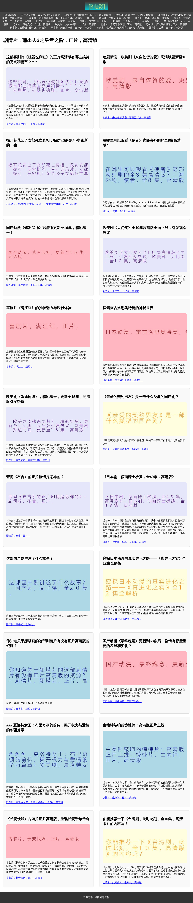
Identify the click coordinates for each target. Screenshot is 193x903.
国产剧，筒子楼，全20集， (20, 624)
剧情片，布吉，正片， (18, 535)
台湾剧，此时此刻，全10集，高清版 (122, 882)
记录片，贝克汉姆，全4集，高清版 (31, 24)
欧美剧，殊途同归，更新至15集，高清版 (28, 460)
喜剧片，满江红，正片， (19, 366)
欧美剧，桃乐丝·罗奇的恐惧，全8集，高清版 (120, 27)
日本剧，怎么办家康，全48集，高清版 (71, 27)
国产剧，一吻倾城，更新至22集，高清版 (109, 18)
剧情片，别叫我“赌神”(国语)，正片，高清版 (87, 15)
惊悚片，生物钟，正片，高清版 (119, 797)
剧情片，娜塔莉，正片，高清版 (23, 708)
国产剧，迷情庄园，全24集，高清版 (40, 15)
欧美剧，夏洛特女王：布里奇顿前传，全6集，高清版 (34, 802)
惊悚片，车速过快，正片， (94, 21)
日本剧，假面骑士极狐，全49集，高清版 (124, 542)
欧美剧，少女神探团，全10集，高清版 (75, 24)
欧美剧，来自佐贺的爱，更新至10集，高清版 (127, 117)
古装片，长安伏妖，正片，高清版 (24, 877)
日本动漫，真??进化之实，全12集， (122, 619)
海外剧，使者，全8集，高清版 (119, 211)
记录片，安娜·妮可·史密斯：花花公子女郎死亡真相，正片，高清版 (42, 204)
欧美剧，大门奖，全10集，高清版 (121, 291)
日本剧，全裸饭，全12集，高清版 (28, 27)
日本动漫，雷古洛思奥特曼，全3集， (123, 380)
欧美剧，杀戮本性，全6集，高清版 (134, 15)
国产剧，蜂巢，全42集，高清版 (152, 18)
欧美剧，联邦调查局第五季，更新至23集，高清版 (55, 18)
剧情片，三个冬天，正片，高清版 (131, 21)
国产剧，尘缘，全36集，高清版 (166, 27)
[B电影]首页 (10, 15)
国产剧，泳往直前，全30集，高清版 (55, 21)
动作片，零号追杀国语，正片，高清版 (121, 24)
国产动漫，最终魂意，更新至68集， (122, 701)
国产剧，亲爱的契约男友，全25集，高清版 (126, 449)
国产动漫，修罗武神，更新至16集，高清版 (29, 285)
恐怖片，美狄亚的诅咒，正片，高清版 (166, 24)
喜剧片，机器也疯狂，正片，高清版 (25, 124)
